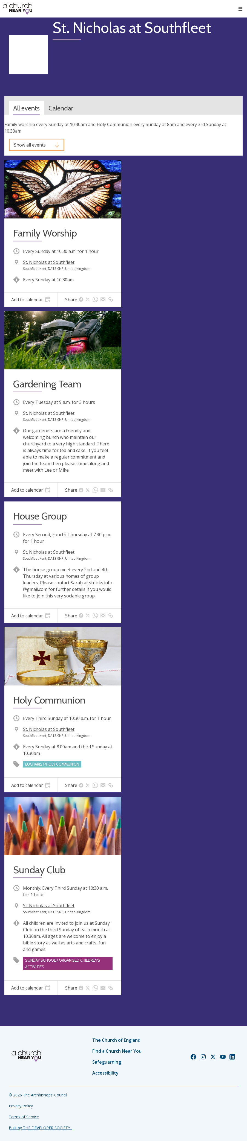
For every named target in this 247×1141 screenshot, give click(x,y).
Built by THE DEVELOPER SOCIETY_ (40, 1127)
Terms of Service (24, 1116)
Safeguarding (106, 1062)
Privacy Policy (21, 1105)
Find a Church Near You (117, 1051)
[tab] (31, 300)
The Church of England (116, 1040)
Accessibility (105, 1073)
